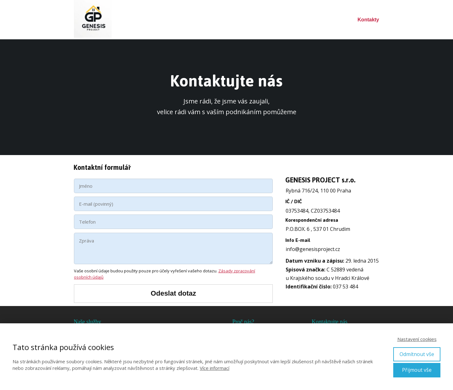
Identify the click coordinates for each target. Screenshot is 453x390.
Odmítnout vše (417, 354)
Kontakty (368, 19)
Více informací (214, 368)
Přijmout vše (417, 369)
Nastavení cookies (417, 339)
